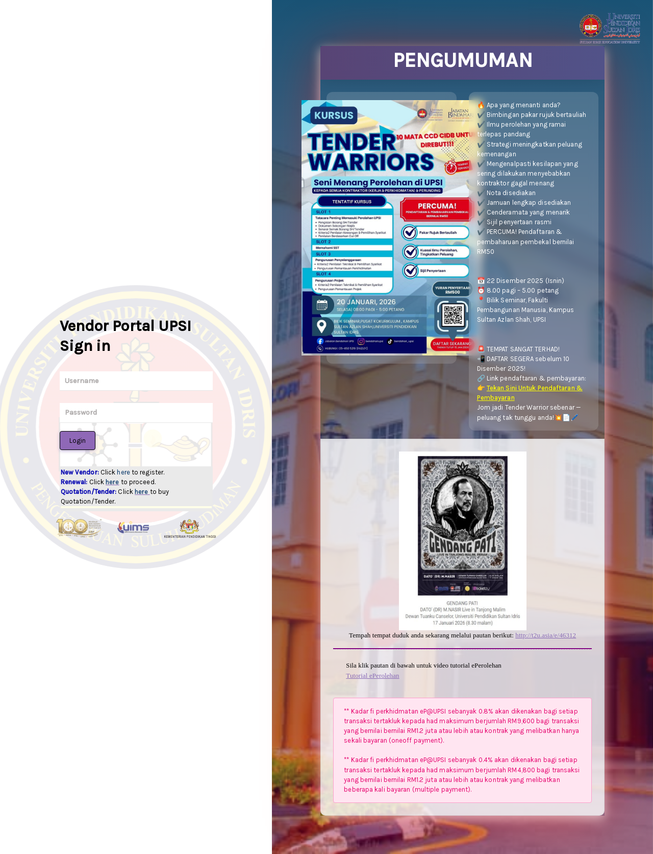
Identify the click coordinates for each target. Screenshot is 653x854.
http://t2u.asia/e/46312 (545, 635)
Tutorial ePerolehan (372, 675)
